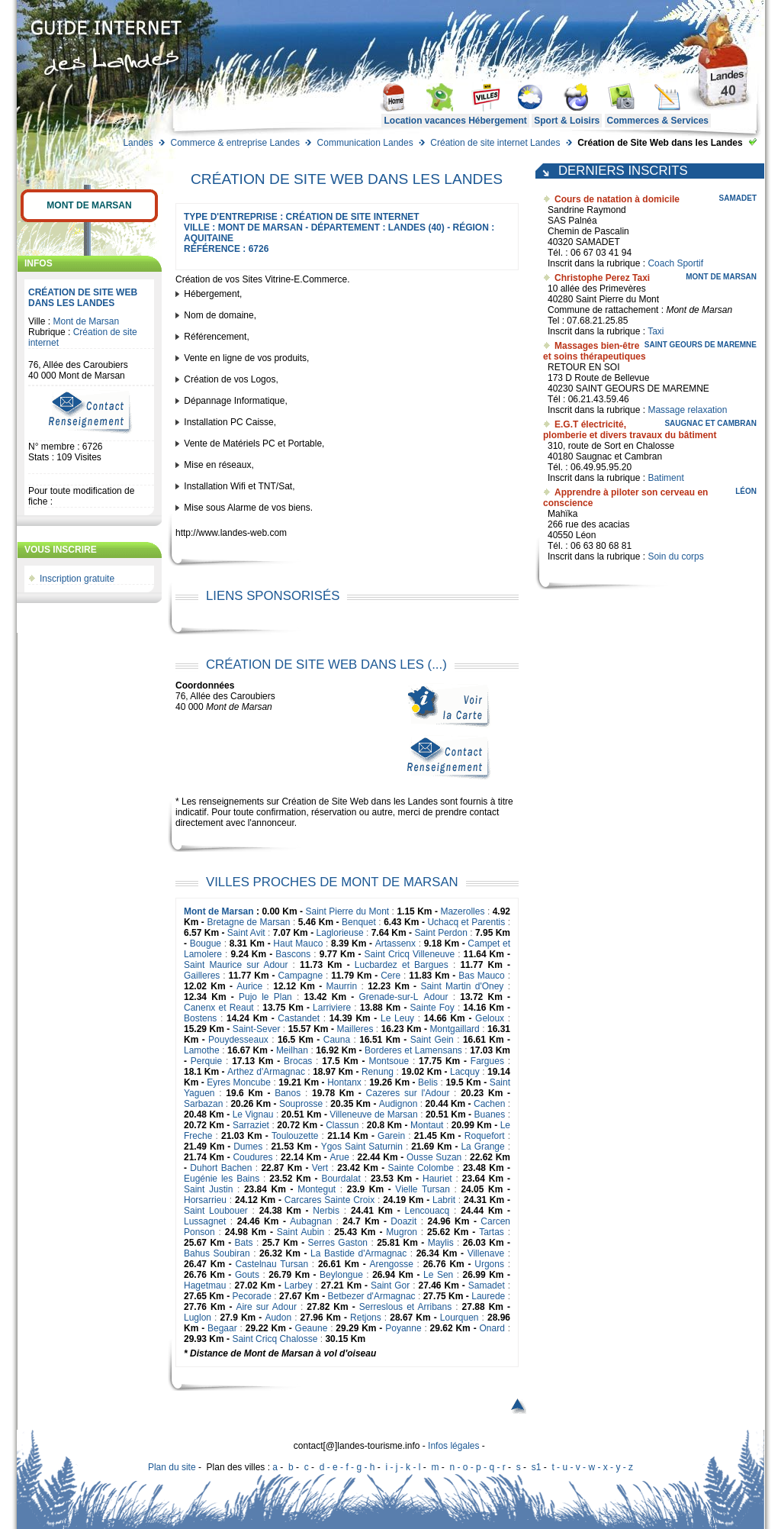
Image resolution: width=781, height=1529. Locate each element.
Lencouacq (427, 1210)
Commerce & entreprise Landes (234, 142)
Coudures (252, 1157)
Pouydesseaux (238, 1039)
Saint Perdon (440, 932)
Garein (391, 1136)
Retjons (365, 1317)
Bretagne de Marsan (248, 922)
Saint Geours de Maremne (700, 344)
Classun (342, 1125)
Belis (428, 1082)
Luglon (197, 1317)
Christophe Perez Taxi (602, 278)
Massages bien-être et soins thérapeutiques (594, 351)
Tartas (491, 1232)
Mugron (401, 1232)
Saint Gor (390, 1285)
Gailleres (202, 975)
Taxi (656, 331)
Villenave (486, 1253)
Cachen (489, 1103)
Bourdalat (340, 1178)
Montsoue (388, 1061)
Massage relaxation (687, 410)
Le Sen (438, 1274)
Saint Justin (208, 1189)
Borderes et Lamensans (413, 1050)
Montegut (316, 1189)
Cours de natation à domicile (617, 199)
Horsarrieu (205, 1200)
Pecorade (252, 1296)
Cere (390, 975)
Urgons (489, 1264)
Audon (278, 1317)
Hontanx (344, 1082)
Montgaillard (454, 1029)
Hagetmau (205, 1285)
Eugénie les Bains (221, 1178)
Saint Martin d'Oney (461, 986)
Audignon (398, 1103)
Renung (378, 1071)
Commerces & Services (658, 120)
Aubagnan (311, 1221)
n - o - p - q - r (477, 1467)
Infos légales (453, 1445)
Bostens (200, 1018)
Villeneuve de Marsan (373, 1114)
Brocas (298, 1061)
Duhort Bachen (221, 1168)
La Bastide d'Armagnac (358, 1253)
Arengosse (391, 1264)
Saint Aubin (300, 1232)
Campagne (300, 975)
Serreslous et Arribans (405, 1307)
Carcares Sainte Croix (329, 1200)
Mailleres (354, 1029)
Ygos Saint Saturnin (362, 1146)
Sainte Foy (432, 1007)
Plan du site (172, 1467)
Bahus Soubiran (217, 1253)
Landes (138, 142)
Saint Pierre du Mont (347, 911)
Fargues (487, 1061)
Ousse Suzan (434, 1157)
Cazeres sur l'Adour (408, 1093)
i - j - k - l (402, 1467)
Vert (320, 1168)
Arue (339, 1157)
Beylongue (341, 1274)
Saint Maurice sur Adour (236, 965)
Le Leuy (397, 1018)
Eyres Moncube (239, 1082)
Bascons (292, 954)
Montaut (426, 1125)
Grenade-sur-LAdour (403, 997)
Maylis (441, 1242)
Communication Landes (365, 142)
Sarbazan (203, 1103)
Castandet (299, 1018)
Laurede (488, 1296)
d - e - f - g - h (347, 1467)
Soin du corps (675, 556)
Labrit (443, 1200)
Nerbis (326, 1210)
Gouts (247, 1274)
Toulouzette (295, 1136)
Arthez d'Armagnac (266, 1071)
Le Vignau (253, 1114)
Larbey (298, 1285)
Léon (746, 491)
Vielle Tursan (422, 1189)
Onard (491, 1328)
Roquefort (484, 1136)
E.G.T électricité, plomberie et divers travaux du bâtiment (629, 429)
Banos (288, 1093)
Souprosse (301, 1103)
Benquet (359, 922)
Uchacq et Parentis (466, 922)
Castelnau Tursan (272, 1264)
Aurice (249, 986)
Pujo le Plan (265, 997)
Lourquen (459, 1317)
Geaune (311, 1328)
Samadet (486, 1285)
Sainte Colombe (421, 1168)
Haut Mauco (298, 943)
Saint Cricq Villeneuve (410, 954)
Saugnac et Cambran (710, 423)
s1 (537, 1467)
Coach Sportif (675, 263)
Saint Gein (432, 1039)
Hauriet (437, 1178)
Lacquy (465, 1071)
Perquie (206, 1061)
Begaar (222, 1328)
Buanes (490, 1114)
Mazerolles (462, 911)
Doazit (403, 1221)
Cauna (336, 1039)
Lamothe (202, 1050)
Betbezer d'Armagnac (372, 1296)
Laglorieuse (340, 932)
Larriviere (332, 1007)
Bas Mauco (481, 975)
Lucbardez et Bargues (401, 965)
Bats (244, 1242)
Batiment (665, 478)
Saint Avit (246, 932)
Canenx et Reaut (219, 1007)
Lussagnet (205, 1221)
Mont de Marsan (89, 205)
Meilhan (292, 1050)
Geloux (489, 1018)
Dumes (247, 1146)
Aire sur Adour (266, 1307)
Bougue (205, 943)
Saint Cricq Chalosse (274, 1339)
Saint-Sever (257, 1029)
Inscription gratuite (77, 578)
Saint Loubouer (216, 1210)
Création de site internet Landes (495, 142)
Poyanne (403, 1328)
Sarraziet (251, 1125)
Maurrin (342, 986)
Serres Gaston (338, 1242)
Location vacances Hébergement (455, 120)
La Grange (482, 1146)
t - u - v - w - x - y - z (592, 1467)
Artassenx (395, 943)
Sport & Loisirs (566, 120)
